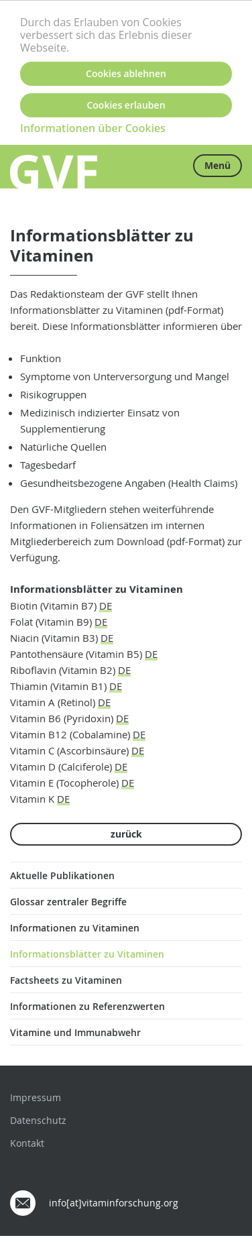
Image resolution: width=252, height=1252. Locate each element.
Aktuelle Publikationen (62, 875)
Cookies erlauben (125, 105)
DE (105, 605)
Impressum (35, 1097)
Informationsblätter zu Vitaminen (87, 954)
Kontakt (27, 1143)
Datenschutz (38, 1120)
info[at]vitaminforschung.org (113, 1202)
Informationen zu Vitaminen (74, 927)
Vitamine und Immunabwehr (75, 1032)
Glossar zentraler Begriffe (68, 901)
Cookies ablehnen (126, 73)
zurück (126, 834)
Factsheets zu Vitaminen (66, 980)
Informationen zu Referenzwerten (87, 1006)
